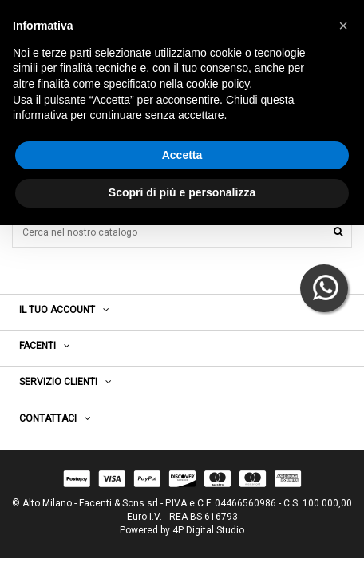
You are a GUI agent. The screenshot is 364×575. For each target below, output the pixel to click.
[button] (343, 25)
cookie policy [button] (217, 83)
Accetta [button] (182, 155)
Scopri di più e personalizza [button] (182, 192)
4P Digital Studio (208, 530)
